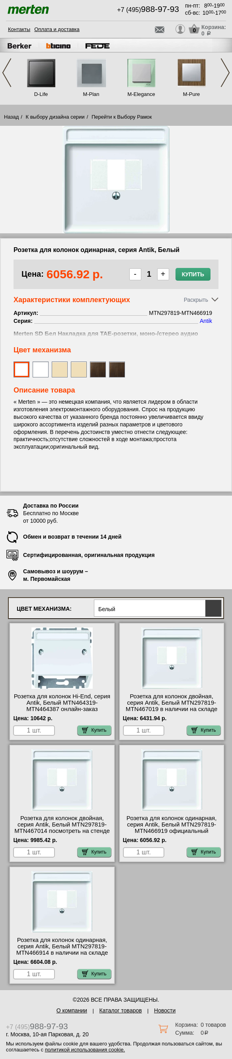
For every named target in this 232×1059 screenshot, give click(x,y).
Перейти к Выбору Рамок (122, 117)
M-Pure (191, 94)
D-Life (41, 94)
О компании (72, 1010)
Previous (7, 72)
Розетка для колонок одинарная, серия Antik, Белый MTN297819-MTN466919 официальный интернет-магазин (172, 827)
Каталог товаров (120, 1010)
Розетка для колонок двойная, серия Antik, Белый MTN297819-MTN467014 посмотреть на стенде (62, 824)
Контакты (19, 29)
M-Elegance (141, 94)
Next (225, 72)
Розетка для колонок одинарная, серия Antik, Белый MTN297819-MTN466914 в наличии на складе (62, 946)
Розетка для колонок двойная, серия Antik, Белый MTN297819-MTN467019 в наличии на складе (172, 702)
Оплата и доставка (57, 29)
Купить (193, 274)
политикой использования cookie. (85, 1050)
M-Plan (91, 94)
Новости (164, 1010)
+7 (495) (148, 9)
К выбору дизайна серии (55, 117)
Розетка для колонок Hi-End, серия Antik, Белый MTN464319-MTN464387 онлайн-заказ (62, 702)
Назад (11, 117)
